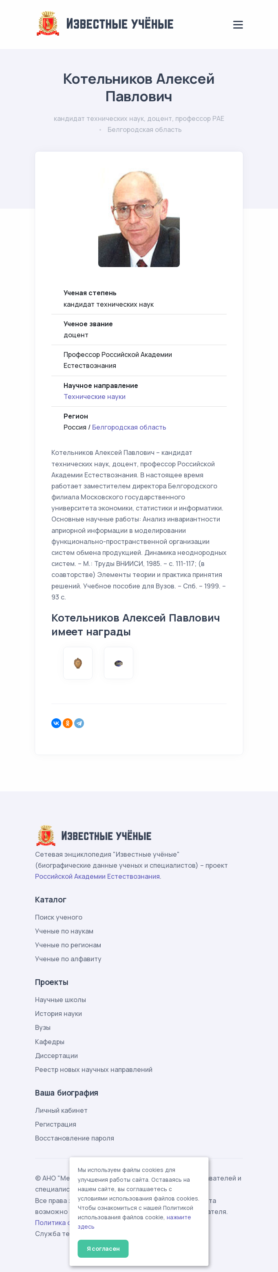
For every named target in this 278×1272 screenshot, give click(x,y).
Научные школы (60, 999)
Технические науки (95, 396)
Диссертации (56, 1055)
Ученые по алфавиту (68, 958)
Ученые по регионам (68, 944)
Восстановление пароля (74, 1138)
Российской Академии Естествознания (97, 876)
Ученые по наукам (64, 931)
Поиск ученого (58, 917)
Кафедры (49, 1041)
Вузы (43, 1027)
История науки (58, 1013)
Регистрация (55, 1124)
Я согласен (103, 1248)
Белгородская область (129, 427)
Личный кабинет (61, 1110)
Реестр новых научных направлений (93, 1069)
